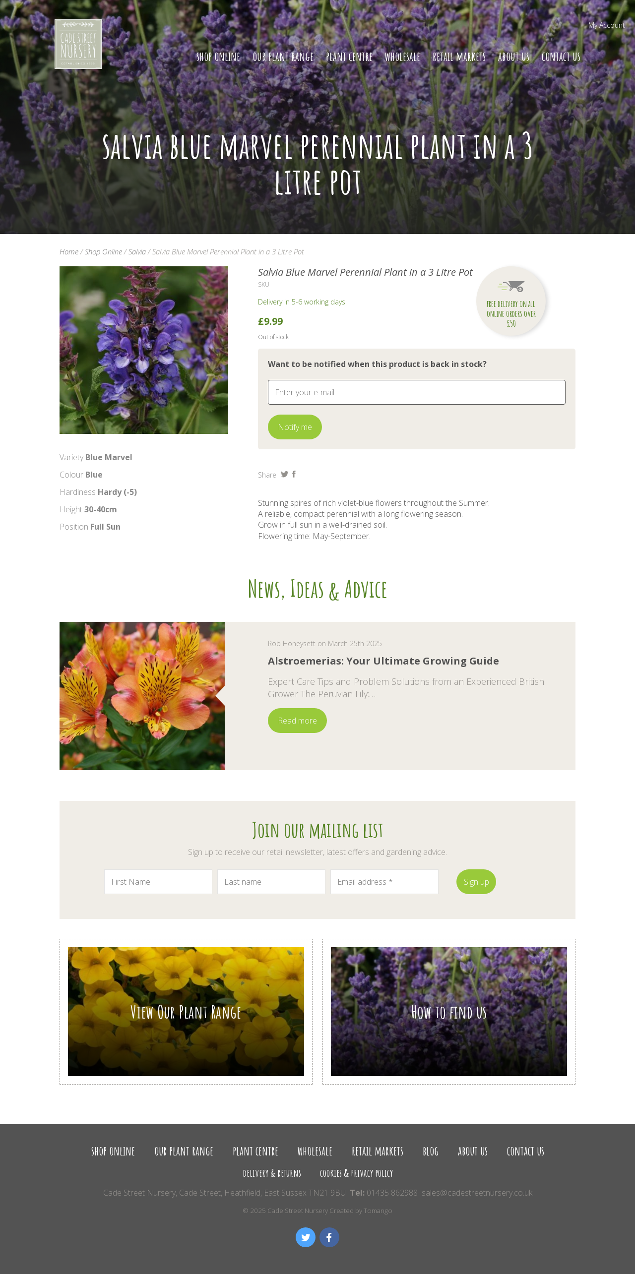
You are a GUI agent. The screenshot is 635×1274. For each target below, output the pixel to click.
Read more (297, 720)
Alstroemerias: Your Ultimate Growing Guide (383, 660)
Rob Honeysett (292, 643)
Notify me (295, 427)
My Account (606, 25)
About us (513, 56)
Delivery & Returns (272, 1172)
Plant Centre (349, 56)
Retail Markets (459, 56)
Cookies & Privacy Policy (356, 1172)
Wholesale (402, 56)
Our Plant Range (283, 56)
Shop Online (218, 56)
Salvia (137, 251)
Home (69, 251)
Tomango (378, 1210)
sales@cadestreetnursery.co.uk (477, 1192)
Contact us (561, 56)
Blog (431, 1150)
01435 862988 (392, 1192)
